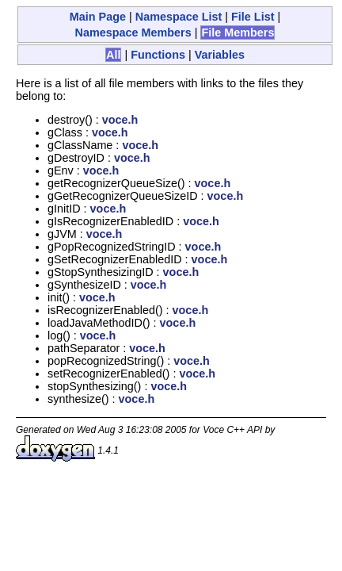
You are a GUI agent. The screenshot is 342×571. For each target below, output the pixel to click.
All (113, 54)
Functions (158, 54)
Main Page (98, 16)
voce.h (120, 119)
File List (252, 16)
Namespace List (178, 16)
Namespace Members (133, 32)
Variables (220, 54)
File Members (237, 32)
